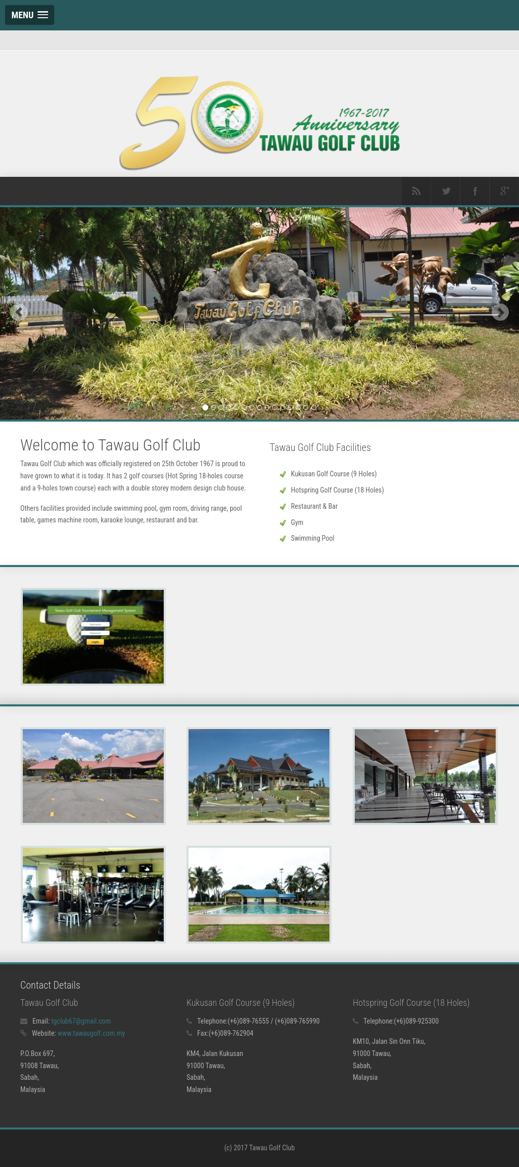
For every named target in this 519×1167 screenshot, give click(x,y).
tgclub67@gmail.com (80, 1021)
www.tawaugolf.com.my (91, 1033)
